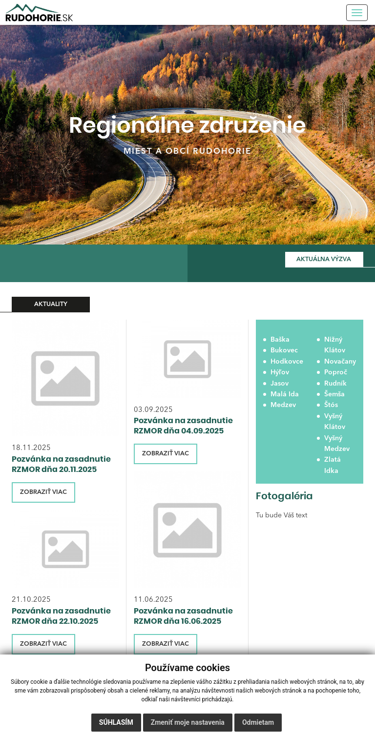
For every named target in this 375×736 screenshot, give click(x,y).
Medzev (283, 405)
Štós (331, 405)
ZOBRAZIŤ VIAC (43, 492)
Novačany (340, 361)
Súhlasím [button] (116, 722)
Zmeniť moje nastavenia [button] (188, 722)
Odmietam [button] (258, 722)
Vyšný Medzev (337, 443)
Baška (280, 339)
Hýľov (280, 372)
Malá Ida (285, 394)
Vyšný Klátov (334, 421)
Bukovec (284, 350)
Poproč (335, 372)
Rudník (335, 383)
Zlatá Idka (332, 465)
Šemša (334, 394)
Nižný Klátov (334, 345)
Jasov (280, 383)
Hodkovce (286, 361)
